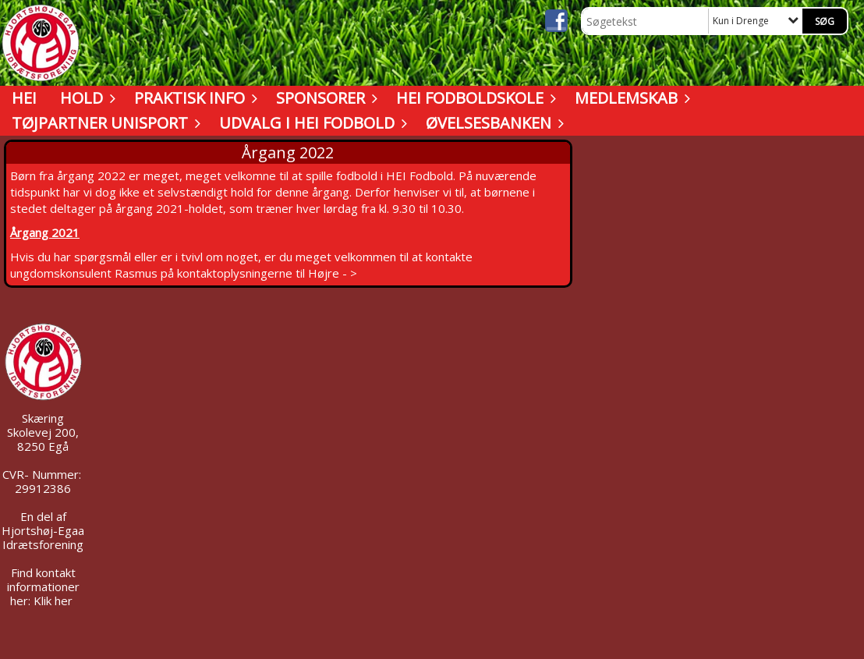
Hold (85, 97)
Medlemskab (630, 97)
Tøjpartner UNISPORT (104, 122)
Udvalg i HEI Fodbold (310, 122)
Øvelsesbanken (492, 122)
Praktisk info (193, 97)
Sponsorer (324, 97)
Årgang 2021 (45, 232)
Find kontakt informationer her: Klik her (43, 586)
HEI (24, 97)
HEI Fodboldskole (473, 97)
